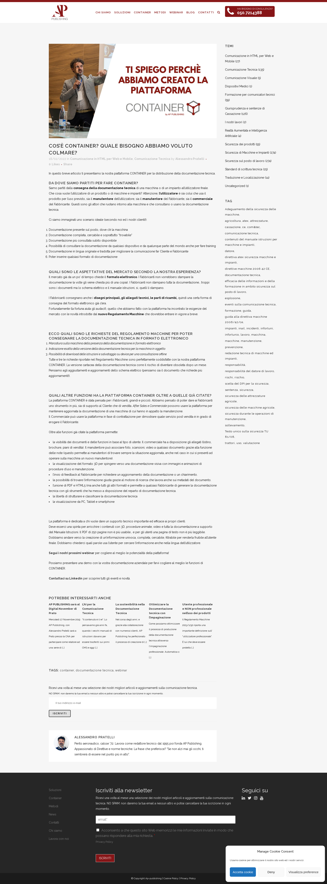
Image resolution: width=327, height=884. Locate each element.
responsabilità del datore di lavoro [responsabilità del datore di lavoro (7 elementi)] (249, 371)
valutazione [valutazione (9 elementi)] (251, 443)
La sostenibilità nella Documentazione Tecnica (130, 609)
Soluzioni (55, 790)
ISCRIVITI (105, 858)
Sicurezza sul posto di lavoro (244, 161)
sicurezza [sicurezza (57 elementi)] (246, 389)
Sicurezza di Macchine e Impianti (247, 152)
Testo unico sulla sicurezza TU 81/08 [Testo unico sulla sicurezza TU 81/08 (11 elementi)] (246, 434)
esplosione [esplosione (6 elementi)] (232, 298)
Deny (271, 872)
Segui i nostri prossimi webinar (71, 553)
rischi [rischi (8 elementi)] (229, 377)
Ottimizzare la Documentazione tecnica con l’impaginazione (161, 611)
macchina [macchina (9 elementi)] (258, 334)
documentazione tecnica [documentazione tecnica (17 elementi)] (242, 275)
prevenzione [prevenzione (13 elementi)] (234, 347)
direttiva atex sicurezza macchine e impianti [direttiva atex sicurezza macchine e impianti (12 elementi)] (250, 260)
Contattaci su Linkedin (65, 578)
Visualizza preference (303, 872)
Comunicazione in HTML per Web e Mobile (101, 158)
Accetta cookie (243, 872)
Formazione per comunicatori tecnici (250, 94)
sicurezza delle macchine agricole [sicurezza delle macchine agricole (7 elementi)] (249, 407)
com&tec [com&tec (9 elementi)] (253, 227)
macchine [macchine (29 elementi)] (232, 340)
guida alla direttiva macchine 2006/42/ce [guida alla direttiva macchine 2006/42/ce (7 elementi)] (246, 319)
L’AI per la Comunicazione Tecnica (93, 609)
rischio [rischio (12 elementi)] (239, 377)
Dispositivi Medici (236, 86)
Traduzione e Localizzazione (244, 177)
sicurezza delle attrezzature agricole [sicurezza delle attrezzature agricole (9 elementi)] (245, 398)
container (67, 670)
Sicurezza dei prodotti (240, 144)
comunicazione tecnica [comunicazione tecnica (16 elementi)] (241, 233)
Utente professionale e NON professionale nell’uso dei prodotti (197, 609)
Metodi (53, 806)
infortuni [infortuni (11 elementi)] (267, 328)
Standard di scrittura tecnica (243, 169)
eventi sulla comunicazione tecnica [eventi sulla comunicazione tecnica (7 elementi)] (250, 304)
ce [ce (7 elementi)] (244, 227)
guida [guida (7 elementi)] (247, 310)
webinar (121, 670)
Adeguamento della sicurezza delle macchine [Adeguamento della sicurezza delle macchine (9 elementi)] (250, 212)
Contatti (54, 822)
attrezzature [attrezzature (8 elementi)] (259, 220)
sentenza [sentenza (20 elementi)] (231, 389)
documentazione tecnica (95, 670)
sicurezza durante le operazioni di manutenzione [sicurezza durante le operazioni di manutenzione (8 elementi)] (249, 416)
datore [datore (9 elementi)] (229, 251)
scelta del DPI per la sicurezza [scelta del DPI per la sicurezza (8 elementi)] (247, 383)
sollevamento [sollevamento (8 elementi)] (234, 425)
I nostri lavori (233, 122)
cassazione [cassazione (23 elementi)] (233, 227)
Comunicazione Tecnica (152, 158)
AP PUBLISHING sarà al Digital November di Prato (64, 609)
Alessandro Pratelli (189, 158)
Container (55, 798)
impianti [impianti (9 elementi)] (231, 328)
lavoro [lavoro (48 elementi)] (245, 334)
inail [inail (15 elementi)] (242, 328)
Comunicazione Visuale (241, 78)
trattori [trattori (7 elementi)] (230, 443)
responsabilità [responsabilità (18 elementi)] (235, 364)
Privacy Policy (104, 841)
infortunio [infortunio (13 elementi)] (232, 334)
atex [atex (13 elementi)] (246, 220)
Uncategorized (235, 186)
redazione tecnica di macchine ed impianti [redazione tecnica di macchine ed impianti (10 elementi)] (249, 356)
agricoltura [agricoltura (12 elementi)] (233, 220)
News (52, 814)
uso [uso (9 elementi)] (238, 443)
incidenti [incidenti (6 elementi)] (253, 328)
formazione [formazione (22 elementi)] (233, 310)
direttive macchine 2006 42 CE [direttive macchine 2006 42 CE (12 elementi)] (247, 268)
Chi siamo (55, 830)
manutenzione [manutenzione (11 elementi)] (251, 340)
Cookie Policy (171, 878)
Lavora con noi (59, 838)
